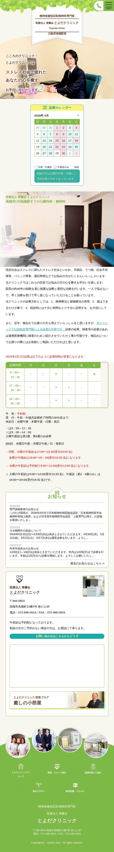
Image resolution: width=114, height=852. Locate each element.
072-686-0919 (48, 833)
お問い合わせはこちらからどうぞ (57, 636)
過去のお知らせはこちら (86, 563)
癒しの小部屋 (59, 700)
